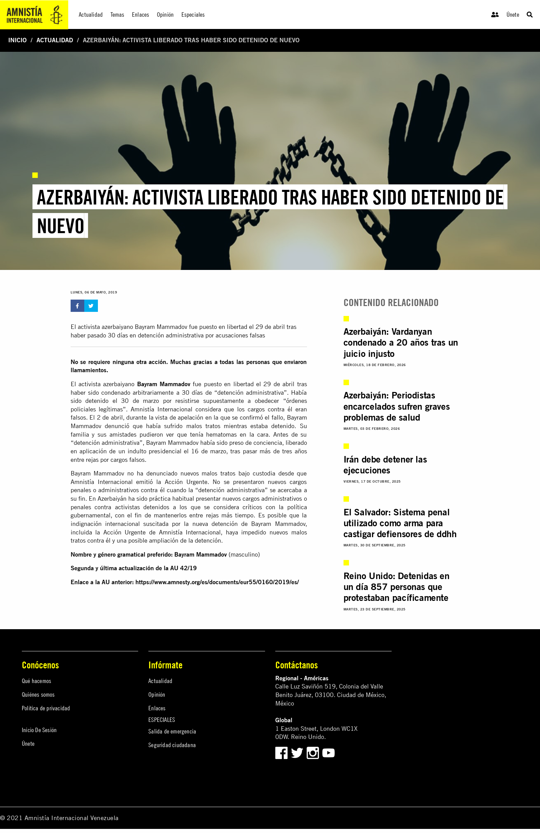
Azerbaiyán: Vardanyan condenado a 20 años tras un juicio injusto (401, 342)
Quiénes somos (38, 694)
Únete (513, 14)
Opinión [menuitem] (165, 14)
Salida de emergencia (172, 731)
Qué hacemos (36, 680)
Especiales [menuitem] (193, 14)
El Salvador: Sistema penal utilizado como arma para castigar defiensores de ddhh (400, 523)
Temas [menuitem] (118, 14)
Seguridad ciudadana (172, 744)
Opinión (156, 694)
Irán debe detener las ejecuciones (385, 464)
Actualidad (55, 40)
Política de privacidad (46, 708)
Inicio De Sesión (39, 729)
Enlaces (156, 708)
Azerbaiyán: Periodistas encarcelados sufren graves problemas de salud (397, 406)
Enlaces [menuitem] (140, 14)
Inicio (17, 40)
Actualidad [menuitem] (91, 14)
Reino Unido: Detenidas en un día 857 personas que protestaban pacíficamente (397, 586)
